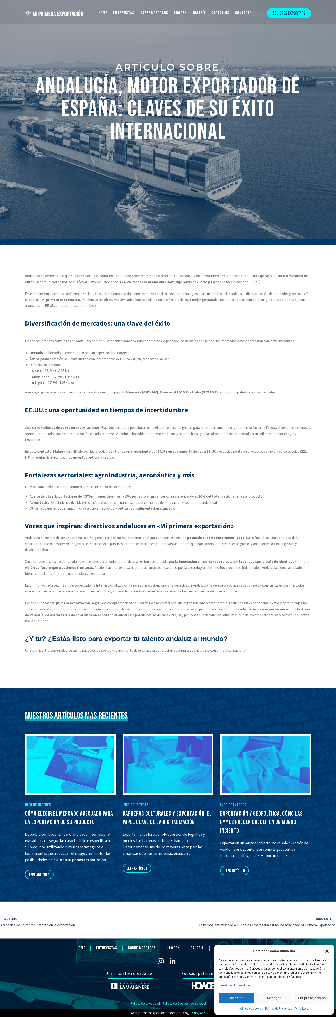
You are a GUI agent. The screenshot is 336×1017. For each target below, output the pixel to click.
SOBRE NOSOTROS (154, 13)
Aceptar (236, 998)
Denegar (274, 998)
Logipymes (197, 1012)
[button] (327, 951)
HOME (103, 13)
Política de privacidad (142, 1003)
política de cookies (251, 1008)
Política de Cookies (176, 1003)
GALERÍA (199, 13)
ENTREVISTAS (123, 13)
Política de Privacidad (278, 1008)
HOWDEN (180, 13)
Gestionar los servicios (235, 985)
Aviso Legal (301, 1008)
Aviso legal (201, 1003)
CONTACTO (243, 13)
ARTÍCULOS (220, 13)
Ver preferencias (312, 998)
